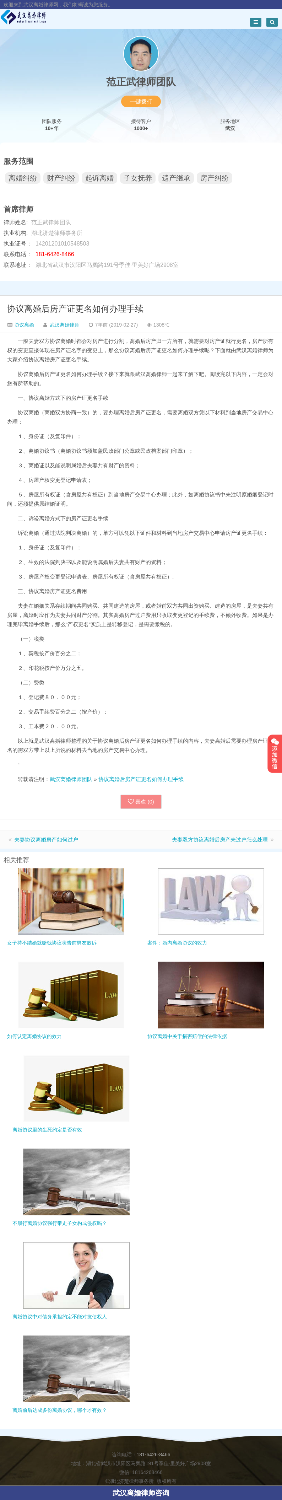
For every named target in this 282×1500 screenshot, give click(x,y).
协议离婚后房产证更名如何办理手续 (75, 308)
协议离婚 (23, 325)
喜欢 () (141, 802)
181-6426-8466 (153, 1454)
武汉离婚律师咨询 (141, 1493)
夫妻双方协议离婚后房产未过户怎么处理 (220, 840)
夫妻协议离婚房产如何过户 (46, 840)
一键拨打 (141, 101)
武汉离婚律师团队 (71, 779)
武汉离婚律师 (65, 325)
